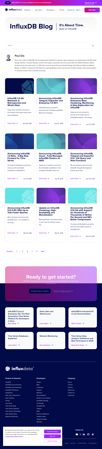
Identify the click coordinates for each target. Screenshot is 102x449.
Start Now (92, 10)
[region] (32, 436)
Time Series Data (10, 406)
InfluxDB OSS (41, 406)
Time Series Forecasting (12, 411)
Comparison (93, 443)
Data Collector (9, 398)
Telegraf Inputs (41, 416)
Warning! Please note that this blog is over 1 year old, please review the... (50, 222)
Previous (10, 251)
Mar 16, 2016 (27, 233)
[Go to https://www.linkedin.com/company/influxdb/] (84, 434)
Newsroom (71, 390)
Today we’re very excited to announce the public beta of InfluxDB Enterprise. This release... (81, 114)
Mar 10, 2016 (59, 233)
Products (27, 10)
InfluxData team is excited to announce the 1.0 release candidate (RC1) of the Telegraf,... (51, 110)
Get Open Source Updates (40, 294)
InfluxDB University (42, 401)
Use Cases (38, 10)
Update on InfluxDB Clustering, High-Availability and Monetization (49, 211)
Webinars (39, 393)
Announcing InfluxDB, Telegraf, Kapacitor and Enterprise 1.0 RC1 (51, 101)
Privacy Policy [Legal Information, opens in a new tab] (18, 436)
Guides (39, 382)
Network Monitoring (11, 416)
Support (39, 390)
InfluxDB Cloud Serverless (13, 385)
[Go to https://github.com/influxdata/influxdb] (88, 434)
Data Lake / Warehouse (12, 395)
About (70, 382)
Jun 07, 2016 (27, 179)
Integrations (9, 393)
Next (42, 251)
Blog (38, 385)
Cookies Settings (52, 441)
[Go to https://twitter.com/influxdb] (80, 434)
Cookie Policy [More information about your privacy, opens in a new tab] (9, 436)
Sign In (78, 10)
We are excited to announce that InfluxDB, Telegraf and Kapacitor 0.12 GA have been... (81, 167)
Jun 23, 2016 (90, 124)
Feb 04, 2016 (90, 236)
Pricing (62, 10)
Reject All (52, 436)
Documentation (41, 395)
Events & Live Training (43, 398)
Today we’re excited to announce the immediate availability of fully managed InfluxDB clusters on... (50, 167)
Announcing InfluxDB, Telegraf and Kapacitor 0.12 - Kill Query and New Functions (82, 157)
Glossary (39, 422)
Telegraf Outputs (42, 419)
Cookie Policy (82, 443)
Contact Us (71, 10)
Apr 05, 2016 (90, 179)
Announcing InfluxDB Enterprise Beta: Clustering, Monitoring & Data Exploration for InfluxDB (82, 103)
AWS (38, 411)
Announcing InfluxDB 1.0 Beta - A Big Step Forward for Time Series (18, 157)
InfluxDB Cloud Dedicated (13, 387)
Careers (70, 385)
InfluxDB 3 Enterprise (11, 390)
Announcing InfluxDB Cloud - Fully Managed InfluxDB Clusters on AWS (50, 157)
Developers (50, 10)
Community (40, 403)
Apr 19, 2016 (59, 179)
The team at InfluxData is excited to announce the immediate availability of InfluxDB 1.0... (19, 167)
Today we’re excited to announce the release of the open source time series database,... (19, 112)
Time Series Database (12, 409)
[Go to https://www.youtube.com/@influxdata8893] (77, 434)
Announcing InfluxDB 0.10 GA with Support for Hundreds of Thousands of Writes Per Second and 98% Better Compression (81, 213)
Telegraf (39, 409)
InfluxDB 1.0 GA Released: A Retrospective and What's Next (16, 102)
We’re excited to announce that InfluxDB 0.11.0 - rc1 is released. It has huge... (18, 219)
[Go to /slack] (92, 434)
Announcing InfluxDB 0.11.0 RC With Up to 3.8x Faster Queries (18, 210)
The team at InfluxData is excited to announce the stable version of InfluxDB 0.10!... (82, 226)
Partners (70, 387)
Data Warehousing (11, 414)
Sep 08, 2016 (27, 123)
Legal (66, 443)
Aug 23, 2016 (58, 123)
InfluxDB (8, 382)
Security (73, 443)
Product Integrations (43, 414)
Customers (40, 387)
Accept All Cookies (52, 431)
